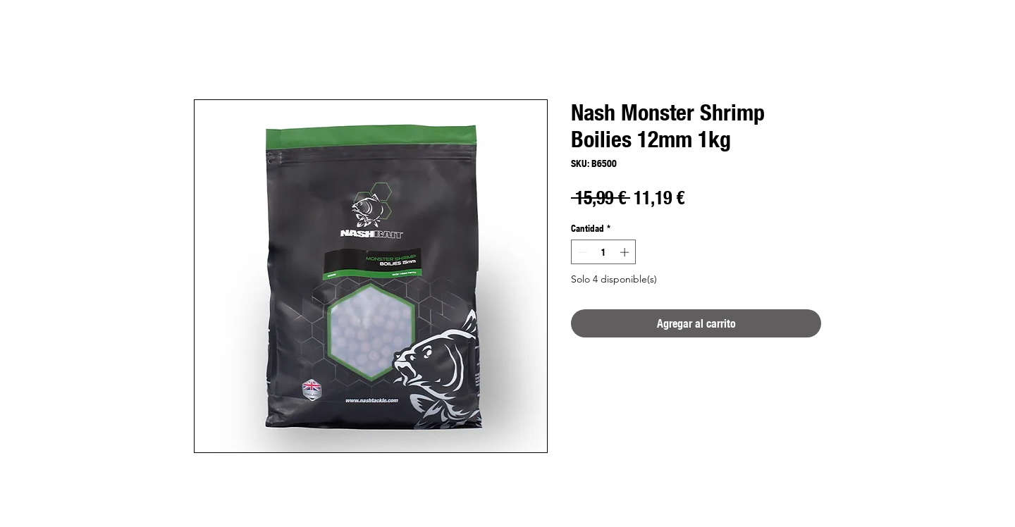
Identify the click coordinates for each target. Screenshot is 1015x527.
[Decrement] (581, 252)
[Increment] (625, 252)
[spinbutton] (603, 252)
